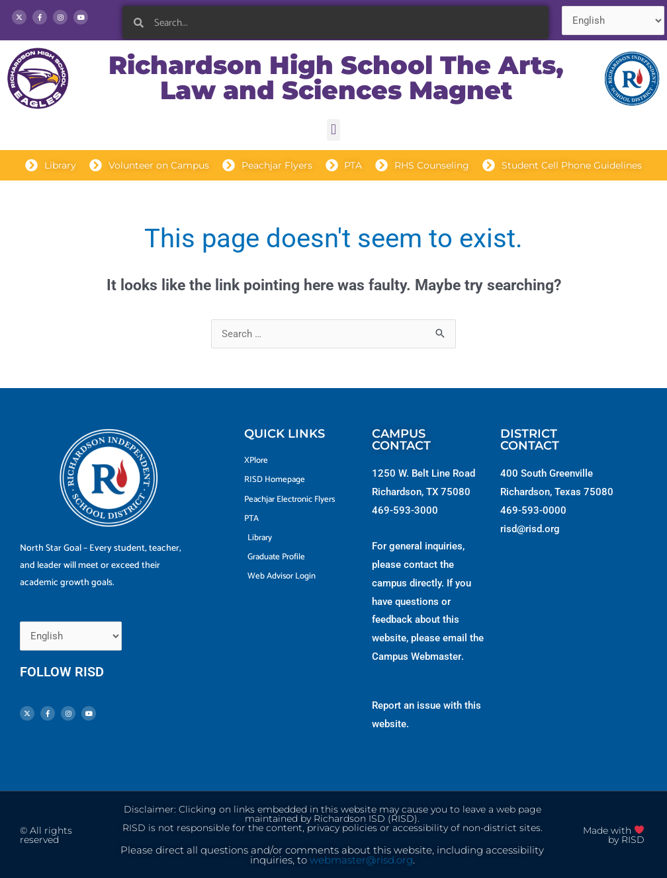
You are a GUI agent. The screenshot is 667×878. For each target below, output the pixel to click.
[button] (333, 130)
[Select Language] (613, 21)
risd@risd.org (530, 529)
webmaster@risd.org (361, 860)
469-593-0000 (533, 510)
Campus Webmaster (416, 656)
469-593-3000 (405, 510)
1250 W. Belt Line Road (423, 473)
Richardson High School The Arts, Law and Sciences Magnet (336, 78)
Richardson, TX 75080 (421, 492)
